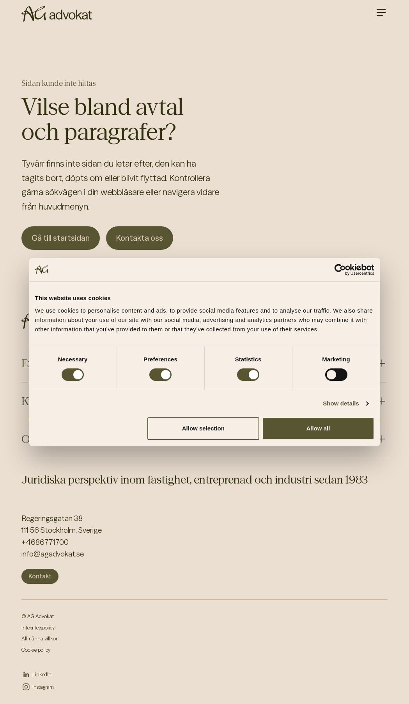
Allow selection (203, 428)
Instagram (43, 687)
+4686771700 (45, 542)
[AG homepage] (56, 14)
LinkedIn (41, 674)
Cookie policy (35, 650)
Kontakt (39, 576)
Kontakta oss (139, 238)
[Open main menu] (381, 12)
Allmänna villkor (39, 638)
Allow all (318, 428)
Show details (341, 403)
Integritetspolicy (38, 627)
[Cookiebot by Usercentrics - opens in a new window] (340, 270)
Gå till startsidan (61, 238)
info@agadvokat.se (52, 553)
